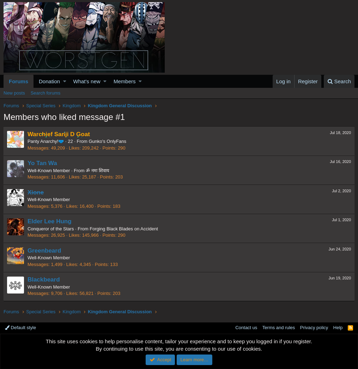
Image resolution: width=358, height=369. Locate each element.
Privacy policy (314, 327)
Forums (18, 81)
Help (338, 327)
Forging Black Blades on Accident (124, 228)
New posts (14, 93)
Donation (49, 81)
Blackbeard (44, 279)
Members (125, 81)
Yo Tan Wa (42, 163)
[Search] (339, 81)
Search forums (46, 93)
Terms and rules (278, 327)
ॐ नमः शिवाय (98, 170)
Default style (20, 327)
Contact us (246, 327)
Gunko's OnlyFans (108, 141)
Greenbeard (44, 250)
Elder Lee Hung (50, 221)
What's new (87, 81)
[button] (64, 81)
